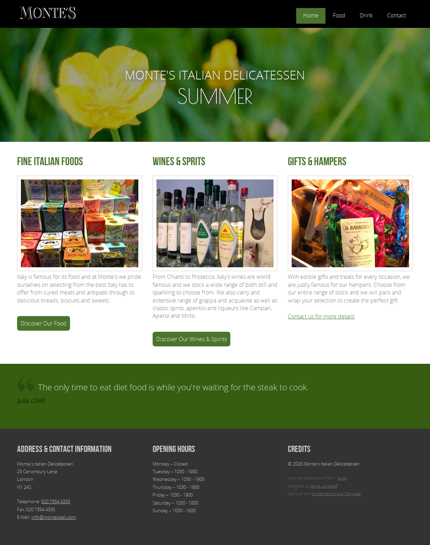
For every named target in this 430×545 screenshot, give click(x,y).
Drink (366, 15)
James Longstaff (323, 486)
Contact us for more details (321, 316)
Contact (396, 15)
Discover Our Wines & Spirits (191, 339)
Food (339, 15)
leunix (342, 478)
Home (310, 15)
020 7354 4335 (55, 501)
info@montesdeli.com (53, 517)
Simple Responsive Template (336, 493)
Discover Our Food (44, 323)
